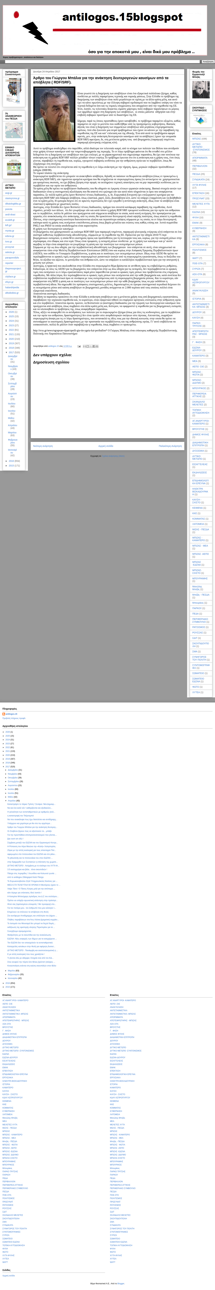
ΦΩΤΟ (195, 687)
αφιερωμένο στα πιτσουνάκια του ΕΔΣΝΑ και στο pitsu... (31, 854)
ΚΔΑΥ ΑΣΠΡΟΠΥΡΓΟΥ (201, 281)
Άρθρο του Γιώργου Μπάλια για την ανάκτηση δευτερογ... (32, 827)
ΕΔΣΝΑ (196, 212)
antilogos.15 (11, 714)
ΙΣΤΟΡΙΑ (196, 298)
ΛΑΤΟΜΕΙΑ (198, 524)
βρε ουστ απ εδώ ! (15, 839)
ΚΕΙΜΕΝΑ (197, 508)
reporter (9, 263)
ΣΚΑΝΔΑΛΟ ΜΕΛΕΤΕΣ (198, 403)
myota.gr (9, 230)
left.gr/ (8, 225)
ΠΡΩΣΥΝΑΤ (198, 198)
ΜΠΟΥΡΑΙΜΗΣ (200, 578)
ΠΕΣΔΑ (196, 174)
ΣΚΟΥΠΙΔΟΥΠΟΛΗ (10, 1218)
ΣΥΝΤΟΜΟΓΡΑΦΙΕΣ (11, 1232)
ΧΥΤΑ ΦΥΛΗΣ (199, 185)
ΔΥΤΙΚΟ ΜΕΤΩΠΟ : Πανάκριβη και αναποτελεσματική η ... (32, 950)
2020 (12, 339)
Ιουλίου (11, 403)
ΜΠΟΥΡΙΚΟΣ (199, 388)
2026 (12, 312)
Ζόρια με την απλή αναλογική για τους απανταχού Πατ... (31, 850)
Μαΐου (11, 418)
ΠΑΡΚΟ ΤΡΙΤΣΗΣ (197, 324)
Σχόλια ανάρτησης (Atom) (113, 456)
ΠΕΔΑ (195, 613)
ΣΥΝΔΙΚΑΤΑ (198, 179)
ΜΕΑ (194, 361)
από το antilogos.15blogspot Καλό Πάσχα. (25, 877)
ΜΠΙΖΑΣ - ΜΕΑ (200, 545)
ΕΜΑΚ (195, 222)
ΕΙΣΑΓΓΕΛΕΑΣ (200, 464)
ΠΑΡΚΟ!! (197, 608)
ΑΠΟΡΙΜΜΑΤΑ (199, 157)
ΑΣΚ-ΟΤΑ (197, 274)
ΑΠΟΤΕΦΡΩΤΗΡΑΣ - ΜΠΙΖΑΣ (200, 332)
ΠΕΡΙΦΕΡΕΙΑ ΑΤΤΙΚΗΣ (199, 395)
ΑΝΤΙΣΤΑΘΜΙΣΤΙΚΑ (11, 1010)
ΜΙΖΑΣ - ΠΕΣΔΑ (200, 529)
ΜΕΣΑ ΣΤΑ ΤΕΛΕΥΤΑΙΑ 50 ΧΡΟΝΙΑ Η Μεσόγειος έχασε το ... (33, 885)
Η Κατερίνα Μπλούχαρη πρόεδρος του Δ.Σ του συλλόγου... (33, 896)
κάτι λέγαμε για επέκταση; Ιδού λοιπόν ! (24, 893)
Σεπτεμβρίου (12, 385)
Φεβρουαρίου (12, 441)
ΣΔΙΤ (194, 638)
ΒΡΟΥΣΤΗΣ (198, 429)
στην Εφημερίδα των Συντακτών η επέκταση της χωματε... (32, 862)
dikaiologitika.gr (13, 203)
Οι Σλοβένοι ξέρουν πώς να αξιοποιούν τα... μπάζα (29, 831)
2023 (12, 325)
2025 (12, 316)
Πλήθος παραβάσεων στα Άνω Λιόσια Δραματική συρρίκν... (33, 920)
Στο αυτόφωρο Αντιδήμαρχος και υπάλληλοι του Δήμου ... (32, 916)
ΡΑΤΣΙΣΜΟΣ (198, 627)
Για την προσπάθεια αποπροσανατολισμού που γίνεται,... (32, 835)
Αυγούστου (12, 395)
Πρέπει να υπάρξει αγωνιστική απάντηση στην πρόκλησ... (32, 900)
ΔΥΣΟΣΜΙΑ (198, 450)
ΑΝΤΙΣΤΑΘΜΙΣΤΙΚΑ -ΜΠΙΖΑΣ (201, 305)
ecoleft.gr (10, 220)
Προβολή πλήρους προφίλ (13, 718)
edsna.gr (9, 236)
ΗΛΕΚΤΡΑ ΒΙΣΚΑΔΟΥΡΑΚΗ (200, 491)
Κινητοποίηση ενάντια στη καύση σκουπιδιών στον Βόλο (31, 966)
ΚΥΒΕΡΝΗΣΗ (199, 228)
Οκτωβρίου (12, 375)
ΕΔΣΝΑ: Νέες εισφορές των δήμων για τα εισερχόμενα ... (32, 939)
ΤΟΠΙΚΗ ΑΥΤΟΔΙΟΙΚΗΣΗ (200, 411)
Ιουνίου (11, 410)
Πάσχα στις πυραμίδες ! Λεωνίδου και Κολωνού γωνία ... (31, 873)
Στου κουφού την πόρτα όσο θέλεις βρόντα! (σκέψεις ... (31, 962)
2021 (12, 334)
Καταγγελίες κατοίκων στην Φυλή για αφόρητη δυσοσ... (31, 946)
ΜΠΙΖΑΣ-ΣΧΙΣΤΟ (197, 571)
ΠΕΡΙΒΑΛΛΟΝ (199, 166)
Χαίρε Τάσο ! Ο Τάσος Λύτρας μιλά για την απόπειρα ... (31, 889)
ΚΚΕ (194, 513)
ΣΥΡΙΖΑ (196, 269)
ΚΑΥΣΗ (196, 317)
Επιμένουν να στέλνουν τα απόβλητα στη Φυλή (27, 912)
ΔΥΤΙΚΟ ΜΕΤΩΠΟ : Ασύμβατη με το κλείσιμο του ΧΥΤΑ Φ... (33, 866)
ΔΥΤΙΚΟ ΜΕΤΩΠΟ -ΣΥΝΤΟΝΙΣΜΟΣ (201, 147)
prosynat (9, 247)
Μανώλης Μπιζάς (197, 588)
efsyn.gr (9, 282)
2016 (12, 461)
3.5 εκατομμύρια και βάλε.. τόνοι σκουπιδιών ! (27, 869)
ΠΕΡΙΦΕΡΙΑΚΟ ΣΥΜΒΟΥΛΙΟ (200, 620)
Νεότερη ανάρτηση (43, 446)
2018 (12, 347)
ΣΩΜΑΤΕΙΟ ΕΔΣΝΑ (198, 680)
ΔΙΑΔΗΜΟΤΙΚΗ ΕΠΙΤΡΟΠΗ (200, 444)
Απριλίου (12, 425)
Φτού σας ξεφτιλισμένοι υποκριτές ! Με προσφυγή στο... (31, 904)
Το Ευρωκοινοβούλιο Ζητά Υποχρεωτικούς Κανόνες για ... (32, 881)
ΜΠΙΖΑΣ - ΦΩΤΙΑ (197, 373)
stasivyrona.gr (12, 198)
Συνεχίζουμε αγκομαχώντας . (19, 931)
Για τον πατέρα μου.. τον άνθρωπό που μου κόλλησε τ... (31, 908)
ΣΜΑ (194, 651)
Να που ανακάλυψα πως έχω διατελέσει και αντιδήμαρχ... (32, 819)
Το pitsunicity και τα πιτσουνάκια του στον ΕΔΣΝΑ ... (30, 858)
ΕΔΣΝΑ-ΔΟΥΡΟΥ (197, 349)
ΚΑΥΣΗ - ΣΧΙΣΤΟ (196, 501)
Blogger (121, 1283)
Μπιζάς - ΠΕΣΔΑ (200, 594)
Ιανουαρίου (12, 451)
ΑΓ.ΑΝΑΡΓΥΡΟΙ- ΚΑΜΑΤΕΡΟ (200, 422)
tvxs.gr (8, 241)
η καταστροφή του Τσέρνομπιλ (20, 816)
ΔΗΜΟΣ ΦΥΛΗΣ (200, 434)
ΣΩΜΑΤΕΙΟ (198, 673)
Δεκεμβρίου (12, 357)
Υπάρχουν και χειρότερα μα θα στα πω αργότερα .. (29, 823)
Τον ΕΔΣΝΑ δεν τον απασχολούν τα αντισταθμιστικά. (30, 943)
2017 (12, 352)
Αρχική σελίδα (105, 446)
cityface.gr (10, 276)
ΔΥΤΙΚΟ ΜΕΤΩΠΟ (197, 457)
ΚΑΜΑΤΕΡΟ (198, 355)
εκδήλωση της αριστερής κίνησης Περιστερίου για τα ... (31, 927)
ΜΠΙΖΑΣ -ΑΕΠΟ (200, 554)
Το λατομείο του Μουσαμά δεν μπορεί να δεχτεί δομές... (31, 923)
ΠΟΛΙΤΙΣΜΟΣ (199, 250)
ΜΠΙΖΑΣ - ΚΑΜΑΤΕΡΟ (198, 539)
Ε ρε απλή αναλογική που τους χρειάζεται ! (25, 954)
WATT (195, 258)
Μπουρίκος (198, 602)
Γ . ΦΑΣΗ (197, 342)
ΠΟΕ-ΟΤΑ (197, 263)
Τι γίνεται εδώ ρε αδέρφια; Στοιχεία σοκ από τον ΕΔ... (30, 958)
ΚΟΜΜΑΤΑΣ (198, 518)
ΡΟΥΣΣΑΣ (197, 632)
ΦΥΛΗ (195, 217)
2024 (12, 320)
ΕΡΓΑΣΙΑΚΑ (198, 244)
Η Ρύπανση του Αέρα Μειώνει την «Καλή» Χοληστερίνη (31, 846)
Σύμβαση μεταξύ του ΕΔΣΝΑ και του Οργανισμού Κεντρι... (32, 843)
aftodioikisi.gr (12, 293)
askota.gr (10, 252)
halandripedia (12, 287)
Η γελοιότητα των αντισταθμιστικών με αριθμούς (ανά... (31, 812)
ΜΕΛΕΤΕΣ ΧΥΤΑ (201, 204)
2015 (12, 465)
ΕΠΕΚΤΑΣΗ (198, 193)
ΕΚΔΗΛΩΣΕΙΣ (199, 472)
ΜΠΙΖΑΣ (196, 138)
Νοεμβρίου (13, 774)
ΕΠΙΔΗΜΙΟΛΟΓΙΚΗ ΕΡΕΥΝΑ (200, 482)
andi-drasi (10, 214)
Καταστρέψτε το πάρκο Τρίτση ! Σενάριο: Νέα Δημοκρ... (31, 804)
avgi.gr (8, 193)
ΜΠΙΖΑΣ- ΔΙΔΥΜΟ (197, 381)
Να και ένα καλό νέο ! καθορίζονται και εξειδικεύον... (29, 808)
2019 (12, 343)
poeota (8, 209)
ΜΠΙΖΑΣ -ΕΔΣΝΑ (196, 563)
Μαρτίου (12, 432)
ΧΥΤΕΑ (196, 692)
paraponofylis (12, 257)
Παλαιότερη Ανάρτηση (170, 446)
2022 (12, 330)
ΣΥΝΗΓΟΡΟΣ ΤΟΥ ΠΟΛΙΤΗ (199, 658)
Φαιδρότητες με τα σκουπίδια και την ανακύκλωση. (29, 935)
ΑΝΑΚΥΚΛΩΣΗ (200, 290)
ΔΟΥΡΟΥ (197, 312)
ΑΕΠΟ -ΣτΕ (198, 366)
